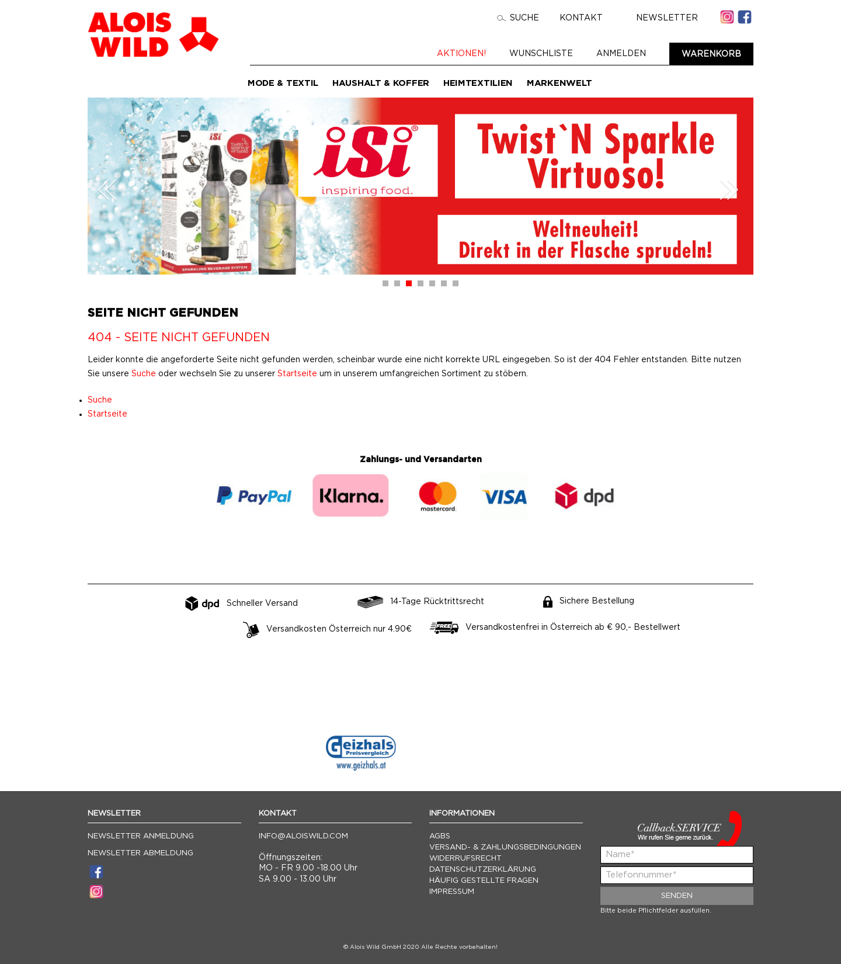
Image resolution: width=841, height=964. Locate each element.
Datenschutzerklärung (482, 869)
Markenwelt (559, 83)
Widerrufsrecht (465, 858)
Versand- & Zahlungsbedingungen (505, 847)
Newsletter (660, 18)
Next (729, 190)
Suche (518, 18)
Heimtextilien (478, 83)
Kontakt (581, 18)
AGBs (439, 836)
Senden (677, 896)
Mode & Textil (283, 83)
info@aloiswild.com (303, 836)
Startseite (297, 374)
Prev (107, 190)
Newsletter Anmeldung (141, 836)
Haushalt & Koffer (380, 83)
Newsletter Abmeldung (140, 853)
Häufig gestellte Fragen (483, 881)
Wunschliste (541, 54)
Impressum (451, 892)
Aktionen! (461, 54)
